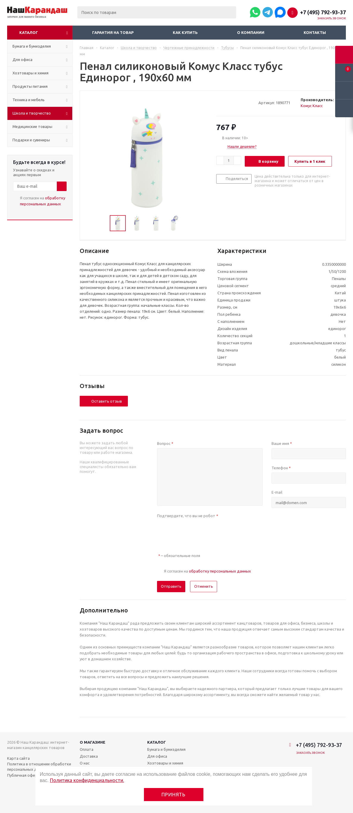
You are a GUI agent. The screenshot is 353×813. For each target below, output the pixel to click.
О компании (250, 32)
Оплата (86, 749)
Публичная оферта (24, 775)
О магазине (92, 742)
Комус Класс (312, 106)
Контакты (315, 32)
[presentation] (202, 532)
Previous (102, 223)
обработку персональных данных (220, 571)
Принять (173, 794)
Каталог (28, 32)
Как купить (185, 32)
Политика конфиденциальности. (87, 780)
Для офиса (157, 756)
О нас (85, 763)
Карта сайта (18, 758)
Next (189, 223)
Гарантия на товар (113, 32)
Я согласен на (42, 201)
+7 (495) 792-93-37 (323, 12)
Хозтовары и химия (165, 763)
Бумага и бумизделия (166, 749)
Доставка (89, 756)
